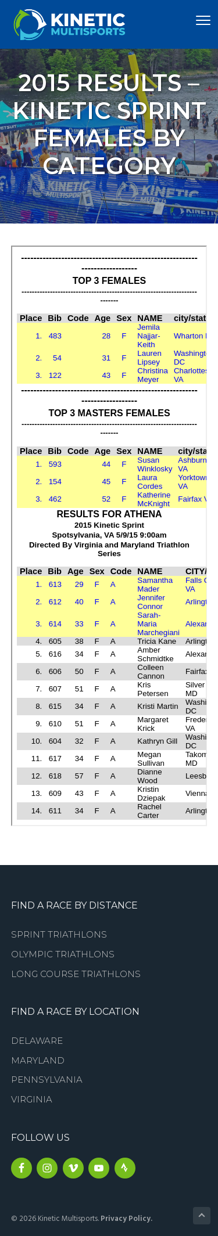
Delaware (37, 1040)
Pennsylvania (47, 1079)
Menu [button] (194, 20)
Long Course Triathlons (76, 973)
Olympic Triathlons (63, 954)
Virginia (31, 1099)
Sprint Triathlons (59, 934)
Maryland (38, 1060)
